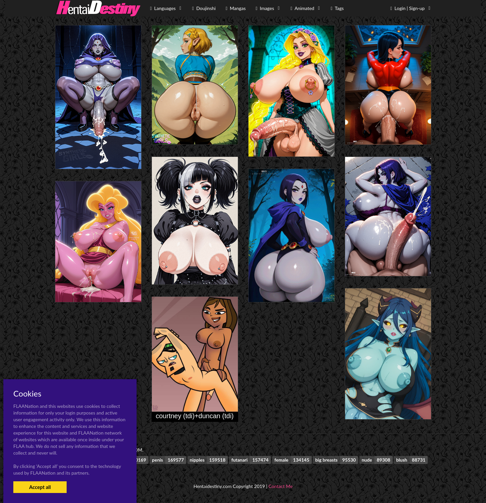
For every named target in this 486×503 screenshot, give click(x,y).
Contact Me (280, 486)
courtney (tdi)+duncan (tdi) (195, 416)
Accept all (40, 487)
